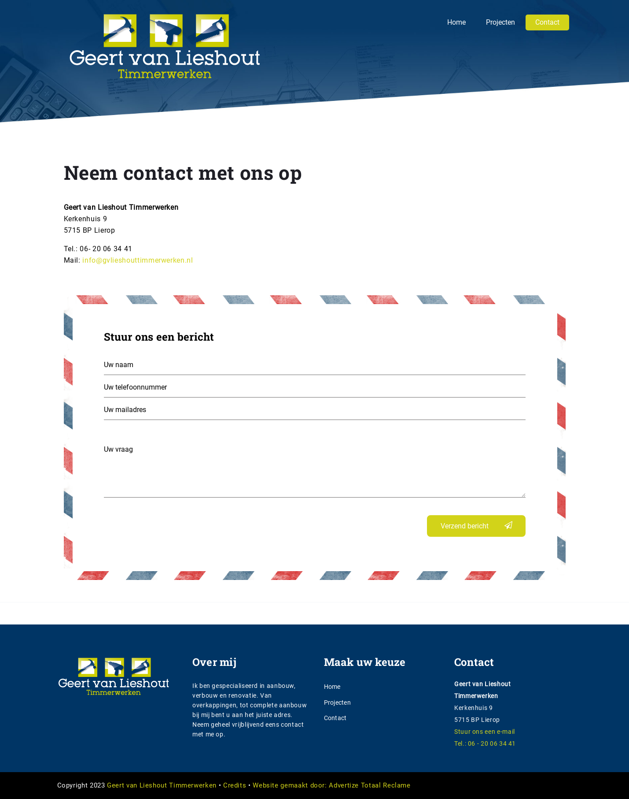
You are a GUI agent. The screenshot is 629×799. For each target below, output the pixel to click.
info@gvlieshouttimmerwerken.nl (137, 260)
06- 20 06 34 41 (106, 249)
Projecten (500, 22)
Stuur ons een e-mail (484, 731)
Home (456, 22)
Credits (234, 785)
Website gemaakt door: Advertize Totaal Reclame (331, 785)
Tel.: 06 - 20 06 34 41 (485, 743)
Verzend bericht (465, 526)
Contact (547, 22)
